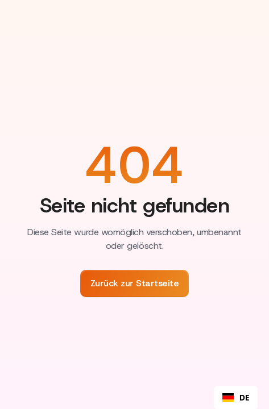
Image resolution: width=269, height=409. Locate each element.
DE (235, 398)
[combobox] (236, 397)
